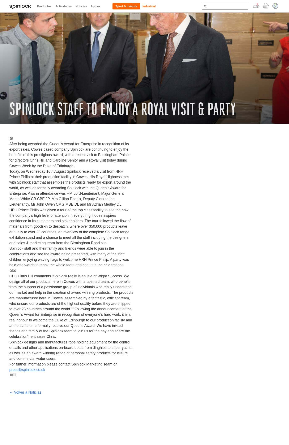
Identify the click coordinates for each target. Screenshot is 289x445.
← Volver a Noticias (25, 392)
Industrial (149, 6)
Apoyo (95, 6)
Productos (44, 6)
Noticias (81, 6)
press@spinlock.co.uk (27, 370)
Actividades (63, 6)
